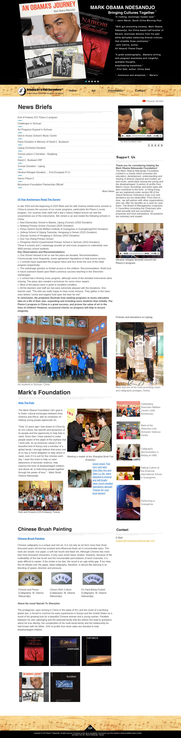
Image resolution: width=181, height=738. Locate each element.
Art (93, 90)
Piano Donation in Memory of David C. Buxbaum (43, 142)
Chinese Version (154, 101)
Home (72, 90)
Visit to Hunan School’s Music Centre (37, 135)
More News (108, 191)
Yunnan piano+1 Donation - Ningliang (37, 154)
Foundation (115, 90)
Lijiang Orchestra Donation (32, 148)
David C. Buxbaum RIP (30, 160)
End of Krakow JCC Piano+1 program (37, 117)
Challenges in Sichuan (29, 123)
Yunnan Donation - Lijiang (31, 166)
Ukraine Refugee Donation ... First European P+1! (44, 172)
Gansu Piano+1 (26, 178)
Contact (140, 90)
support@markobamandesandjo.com (135, 541)
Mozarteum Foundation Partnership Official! (41, 184)
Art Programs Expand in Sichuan (35, 129)
